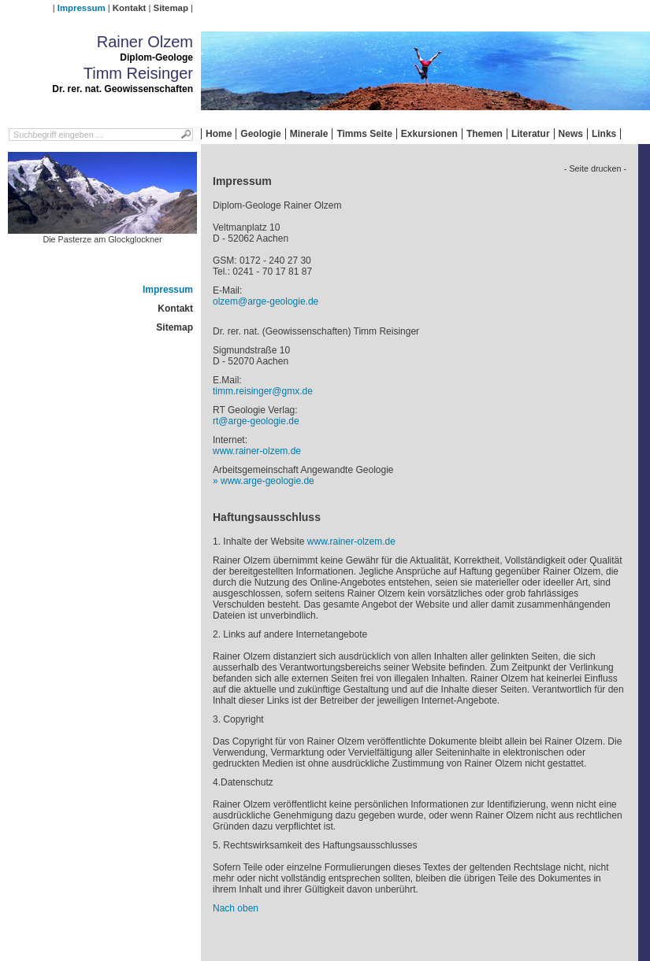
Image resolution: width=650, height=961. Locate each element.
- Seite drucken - (595, 168)
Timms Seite (364, 133)
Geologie (260, 133)
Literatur (530, 133)
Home (219, 133)
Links (604, 133)
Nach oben (235, 908)
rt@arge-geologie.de (256, 421)
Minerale (309, 133)
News (571, 133)
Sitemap (171, 8)
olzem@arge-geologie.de (265, 301)
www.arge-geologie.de (267, 480)
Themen (484, 133)
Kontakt (129, 8)
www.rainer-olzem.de (257, 450)
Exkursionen (429, 133)
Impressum (82, 8)
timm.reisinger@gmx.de (263, 391)
